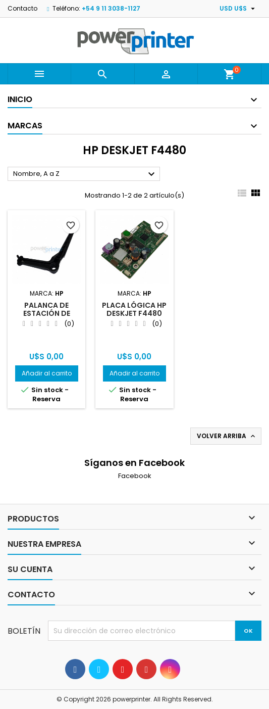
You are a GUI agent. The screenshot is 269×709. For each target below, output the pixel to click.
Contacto (22, 8)
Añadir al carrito (47, 373)
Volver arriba (227, 436)
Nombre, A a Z (85, 174)
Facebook (134, 476)
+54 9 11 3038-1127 (111, 8)
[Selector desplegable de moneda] (238, 8)
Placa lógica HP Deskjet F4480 (134, 309)
